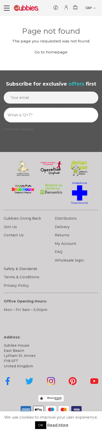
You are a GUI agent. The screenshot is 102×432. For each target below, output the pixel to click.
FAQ (58, 252)
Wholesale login (69, 260)
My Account (65, 243)
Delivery (62, 227)
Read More (57, 425)
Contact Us (14, 235)
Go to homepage (51, 52)
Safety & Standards (20, 269)
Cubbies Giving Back (22, 218)
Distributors (66, 218)
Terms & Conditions (21, 277)
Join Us (10, 227)
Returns (62, 235)
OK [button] (40, 425)
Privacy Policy (16, 285)
